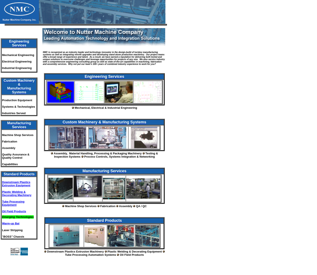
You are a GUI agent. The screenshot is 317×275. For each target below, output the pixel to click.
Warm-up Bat (10, 223)
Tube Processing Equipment (13, 203)
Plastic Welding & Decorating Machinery (16, 193)
